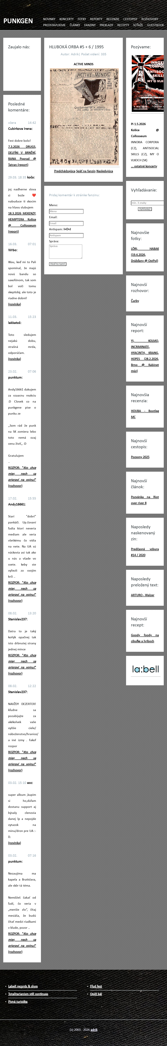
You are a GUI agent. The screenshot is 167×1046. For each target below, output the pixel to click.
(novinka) (14, 304)
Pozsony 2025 (140, 457)
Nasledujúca (104, 171)
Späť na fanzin (86, 171)
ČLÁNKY (75, 25)
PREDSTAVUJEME (54, 25)
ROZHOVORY (149, 19)
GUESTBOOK (155, 25)
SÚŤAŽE (138, 25)
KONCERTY (66, 19)
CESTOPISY (130, 19)
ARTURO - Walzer (142, 595)
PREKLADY (106, 25)
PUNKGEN (18, 21)
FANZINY (90, 25)
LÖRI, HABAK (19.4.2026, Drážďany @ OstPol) (145, 255)
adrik (94, 1030)
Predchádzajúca (64, 171)
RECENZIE (112, 19)
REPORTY (96, 19)
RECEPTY (123, 25)
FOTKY (82, 19)
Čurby (135, 301)
